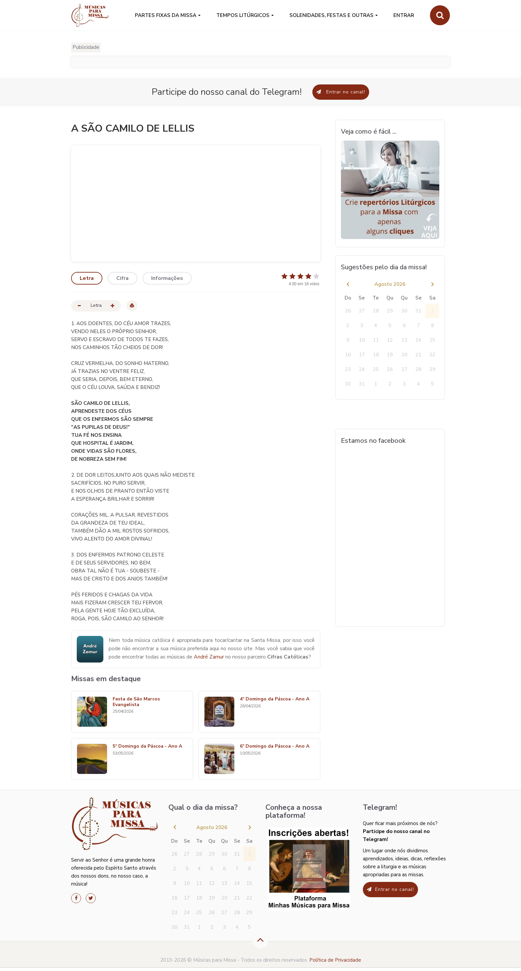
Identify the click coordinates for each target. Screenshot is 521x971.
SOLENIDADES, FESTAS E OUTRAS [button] (331, 15)
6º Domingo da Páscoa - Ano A (274, 746)
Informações (167, 278)
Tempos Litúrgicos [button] (242, 15)
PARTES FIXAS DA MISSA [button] (165, 15)
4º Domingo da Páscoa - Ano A (274, 699)
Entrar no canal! (340, 92)
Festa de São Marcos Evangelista (136, 702)
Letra (87, 278)
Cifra (122, 278)
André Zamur (209, 657)
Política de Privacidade (335, 960)
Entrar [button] (403, 15)
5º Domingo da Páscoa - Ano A (147, 746)
